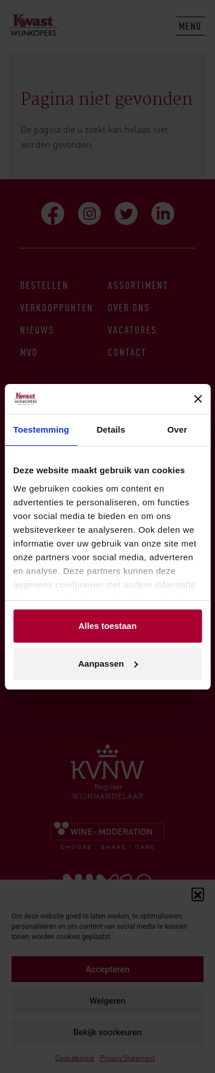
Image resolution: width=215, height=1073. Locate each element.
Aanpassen (108, 663)
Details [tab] (110, 429)
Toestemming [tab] (41, 429)
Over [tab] (177, 429)
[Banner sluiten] (198, 399)
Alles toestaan (108, 626)
